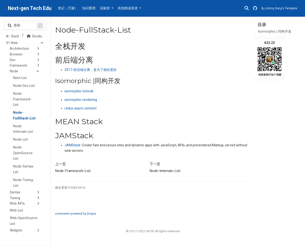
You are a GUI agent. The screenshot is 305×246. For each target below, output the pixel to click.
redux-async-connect (81, 108)
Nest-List (20, 78)
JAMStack (72, 145)
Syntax (15, 192)
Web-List (16, 210)
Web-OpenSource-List (24, 221)
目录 (262, 24)
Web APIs (17, 204)
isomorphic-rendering (81, 100)
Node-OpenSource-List (23, 153)
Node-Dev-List (24, 86)
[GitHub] (255, 8)
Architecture (19, 49)
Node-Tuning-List (23, 183)
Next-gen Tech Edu (29, 8)
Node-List (20, 140)
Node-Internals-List (23, 129)
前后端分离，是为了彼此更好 (91, 70)
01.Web (12, 43)
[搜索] (246, 8)
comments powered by (75, 213)
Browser (16, 54)
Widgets (16, 230)
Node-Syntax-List (23, 169)
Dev (12, 60)
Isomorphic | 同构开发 (274, 32)
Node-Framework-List (22, 99)
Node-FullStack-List (24, 115)
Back (12, 36)
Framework (18, 66)
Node (14, 71)
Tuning (15, 198)
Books (34, 36)
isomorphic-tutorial (79, 91)
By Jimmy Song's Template (279, 8)
